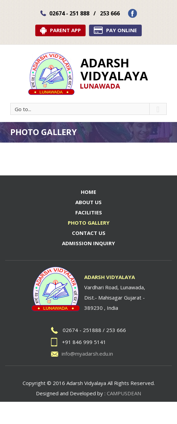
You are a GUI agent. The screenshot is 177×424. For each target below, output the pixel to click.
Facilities (88, 212)
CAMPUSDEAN (124, 393)
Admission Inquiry (88, 243)
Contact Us (88, 232)
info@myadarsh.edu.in (87, 353)
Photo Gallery (89, 222)
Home (88, 191)
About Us (88, 202)
